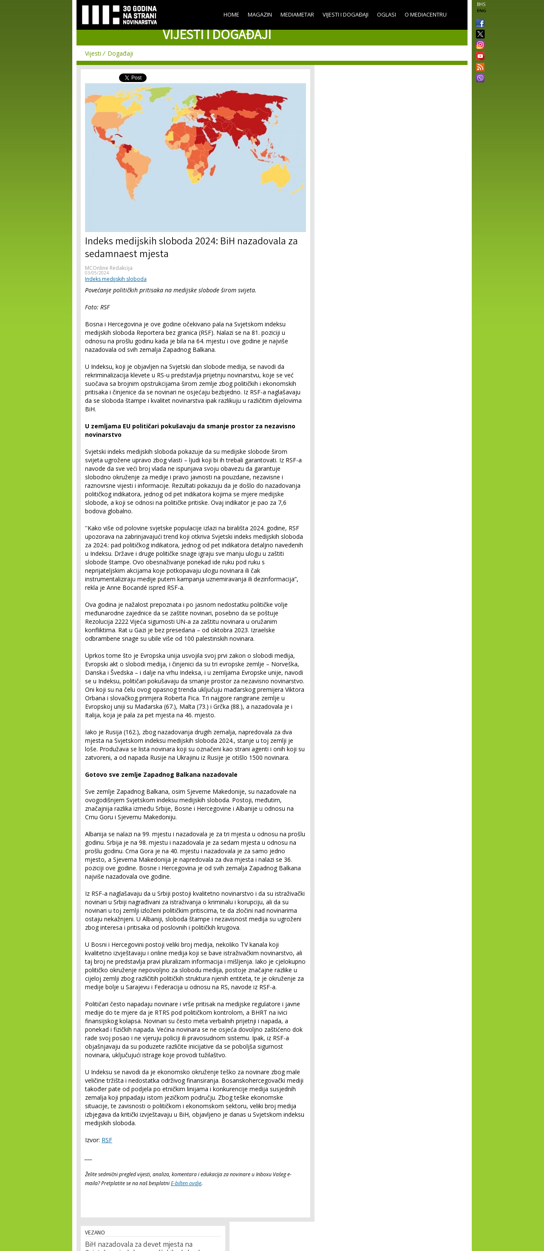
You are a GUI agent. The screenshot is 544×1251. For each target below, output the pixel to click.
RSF (107, 1140)
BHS (481, 4)
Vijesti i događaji (345, 14)
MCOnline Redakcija (109, 268)
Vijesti (93, 53)
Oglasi (386, 14)
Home (231, 14)
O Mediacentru (426, 14)
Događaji (120, 53)
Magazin (260, 14)
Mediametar (297, 14)
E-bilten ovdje (186, 1183)
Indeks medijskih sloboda (116, 279)
